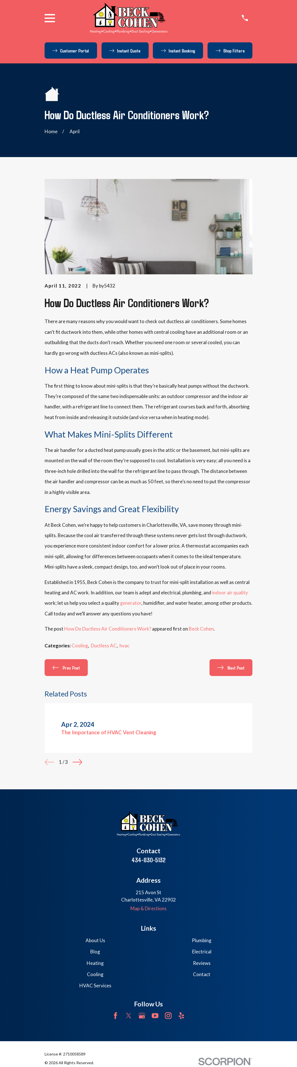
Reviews (202, 963)
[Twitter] (128, 1015)
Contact (201, 974)
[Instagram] (168, 1015)
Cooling (80, 646)
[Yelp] (181, 1015)
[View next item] (77, 762)
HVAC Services (95, 985)
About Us (95, 940)
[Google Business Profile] (142, 1015)
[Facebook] (115, 1015)
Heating (95, 963)
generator (130, 603)
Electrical (201, 952)
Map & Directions (148, 908)
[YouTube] (155, 1015)
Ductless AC (104, 646)
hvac (124, 646)
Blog (95, 952)
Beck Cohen (201, 629)
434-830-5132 (148, 860)
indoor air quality (230, 592)
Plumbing (201, 940)
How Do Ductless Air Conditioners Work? (107, 629)
